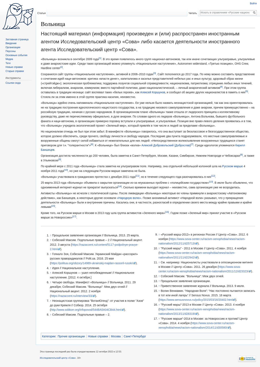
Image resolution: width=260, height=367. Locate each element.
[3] (154, 73)
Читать (192, 13)
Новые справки (98, 336)
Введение (10, 43)
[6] (92, 144)
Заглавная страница (16, 39)
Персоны (10, 51)
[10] (66, 169)
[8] (241, 154)
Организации (12, 47)
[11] (137, 175)
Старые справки (14, 71)
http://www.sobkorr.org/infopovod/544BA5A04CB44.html (86, 309)
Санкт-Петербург (135, 336)
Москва (116, 336)
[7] (192, 144)
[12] (213, 175)
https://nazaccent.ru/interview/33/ (71, 296)
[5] (246, 91)
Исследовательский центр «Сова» (58, 358)
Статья (41, 13)
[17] (74, 216)
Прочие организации (71, 336)
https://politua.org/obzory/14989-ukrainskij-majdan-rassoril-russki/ (92, 263)
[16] (167, 212)
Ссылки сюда (13, 82)
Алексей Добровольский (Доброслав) (166, 145)
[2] (61, 67)
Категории (48, 336)
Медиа (9, 59)
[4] (221, 86)
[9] (59, 159)
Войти (253, 3)
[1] (100, 58)
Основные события (16, 55)
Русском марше (232, 166)
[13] (211, 181)
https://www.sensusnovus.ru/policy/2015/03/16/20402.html (196, 299)
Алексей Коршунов (152, 92)
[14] (119, 186)
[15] (53, 206)
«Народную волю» (129, 198)
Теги (7, 63)
